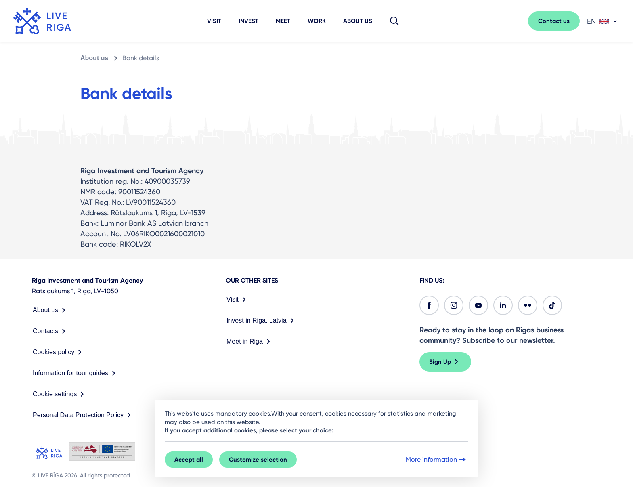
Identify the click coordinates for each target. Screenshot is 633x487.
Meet (283, 21)
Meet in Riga (249, 341)
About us (357, 21)
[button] (394, 21)
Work (317, 21)
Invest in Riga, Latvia (261, 320)
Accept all (188, 459)
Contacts (51, 331)
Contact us (554, 21)
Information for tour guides (76, 373)
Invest (248, 21)
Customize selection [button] (258, 459)
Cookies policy (59, 352)
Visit (214, 21)
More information (436, 459)
